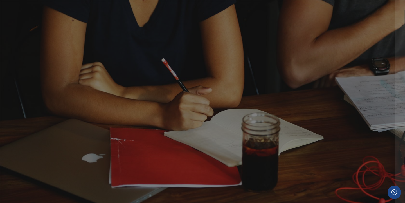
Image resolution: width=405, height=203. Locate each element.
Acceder (345, 162)
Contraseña (307, 119)
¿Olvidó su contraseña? (376, 146)
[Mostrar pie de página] (394, 192)
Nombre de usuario (314, 90)
